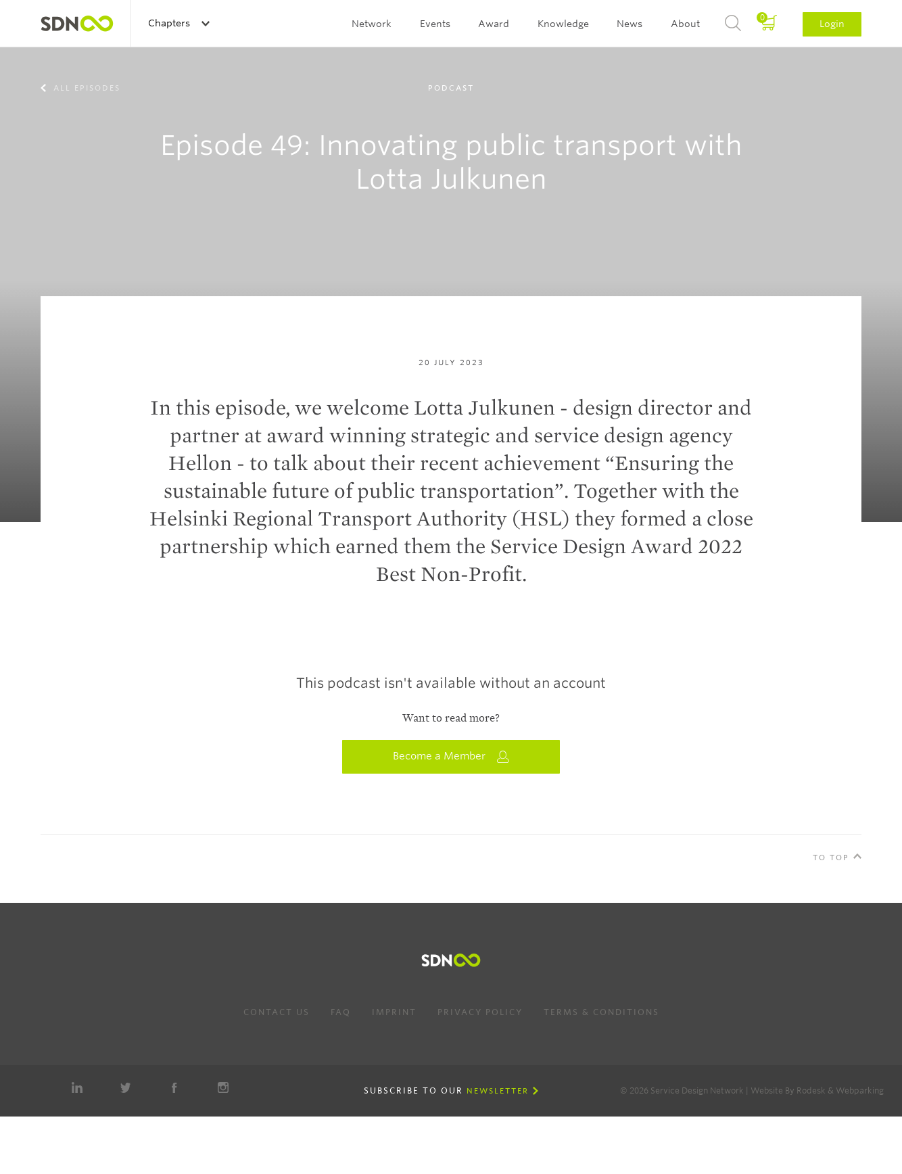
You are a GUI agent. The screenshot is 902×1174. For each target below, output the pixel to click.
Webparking (860, 1090)
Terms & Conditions (601, 1012)
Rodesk (811, 1090)
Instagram (223, 1087)
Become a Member (451, 756)
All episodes (85, 88)
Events (435, 23)
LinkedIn (77, 1087)
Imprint (394, 1012)
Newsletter (498, 1091)
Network (371, 23)
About (685, 23)
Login (832, 23)
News (629, 23)
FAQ (341, 1012)
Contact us (276, 1012)
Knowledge (563, 23)
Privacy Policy (480, 1012)
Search (733, 23)
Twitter (125, 1087)
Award (493, 23)
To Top (831, 857)
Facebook (174, 1087)
